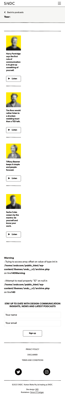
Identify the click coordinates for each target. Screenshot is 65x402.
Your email (11, 323)
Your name (11, 315)
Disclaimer (32, 355)
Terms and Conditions (32, 360)
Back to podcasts (14, 12)
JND (36, 389)
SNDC (9, 3)
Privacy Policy (32, 349)
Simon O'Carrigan (37, 392)
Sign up (32, 333)
